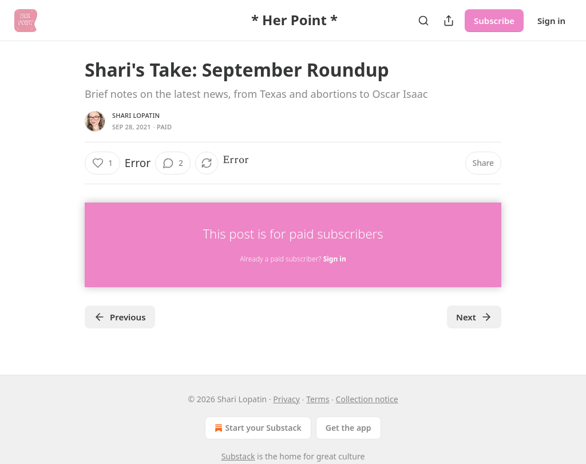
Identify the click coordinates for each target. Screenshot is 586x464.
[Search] (423, 20)
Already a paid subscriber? (293, 259)
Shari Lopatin (136, 115)
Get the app (348, 427)
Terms (317, 399)
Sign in (551, 20)
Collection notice (367, 399)
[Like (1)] (102, 163)
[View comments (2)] (173, 163)
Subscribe (494, 20)
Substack (238, 456)
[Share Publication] (448, 20)
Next (474, 317)
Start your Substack (256, 428)
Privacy (286, 399)
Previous (120, 317)
